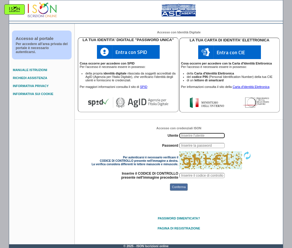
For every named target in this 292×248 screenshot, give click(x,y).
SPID (143, 86)
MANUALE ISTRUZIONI (30, 70)
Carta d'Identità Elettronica (251, 86)
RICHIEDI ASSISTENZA (30, 78)
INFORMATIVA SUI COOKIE (33, 94)
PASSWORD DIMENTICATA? (179, 218)
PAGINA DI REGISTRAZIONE (179, 228)
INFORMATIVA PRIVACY (30, 86)
